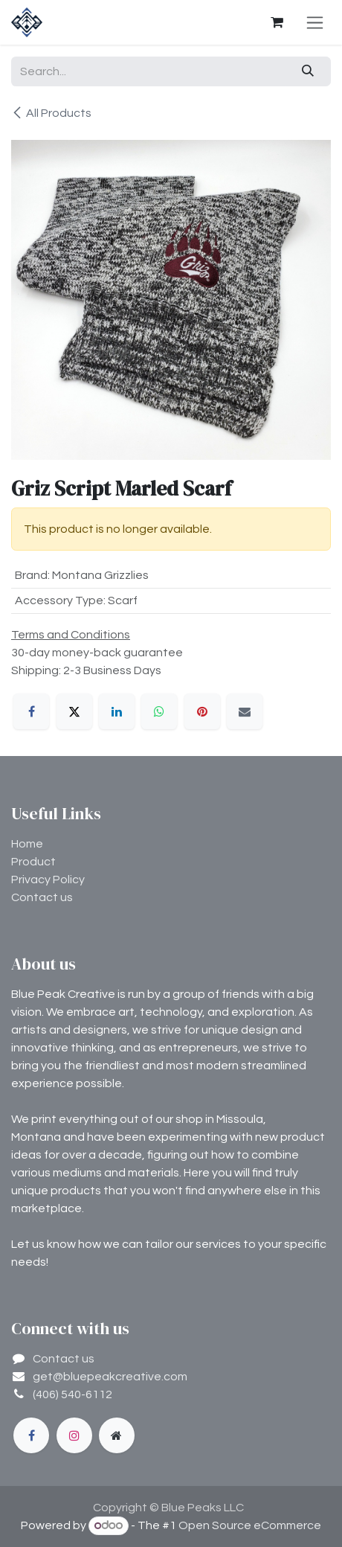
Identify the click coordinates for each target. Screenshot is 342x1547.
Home (27, 844)
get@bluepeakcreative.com (110, 1377)
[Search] (308, 71)
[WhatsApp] (159, 711)
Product (33, 862)
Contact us (42, 897)
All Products (51, 112)
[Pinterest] (202, 711)
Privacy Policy (48, 879)
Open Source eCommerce (249, 1525)
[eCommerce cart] (276, 22)
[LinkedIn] (117, 711)
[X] (74, 711)
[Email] (244, 711)
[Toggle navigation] (315, 22)
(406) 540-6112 (72, 1394)
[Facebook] (31, 711)
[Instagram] (74, 1435)
